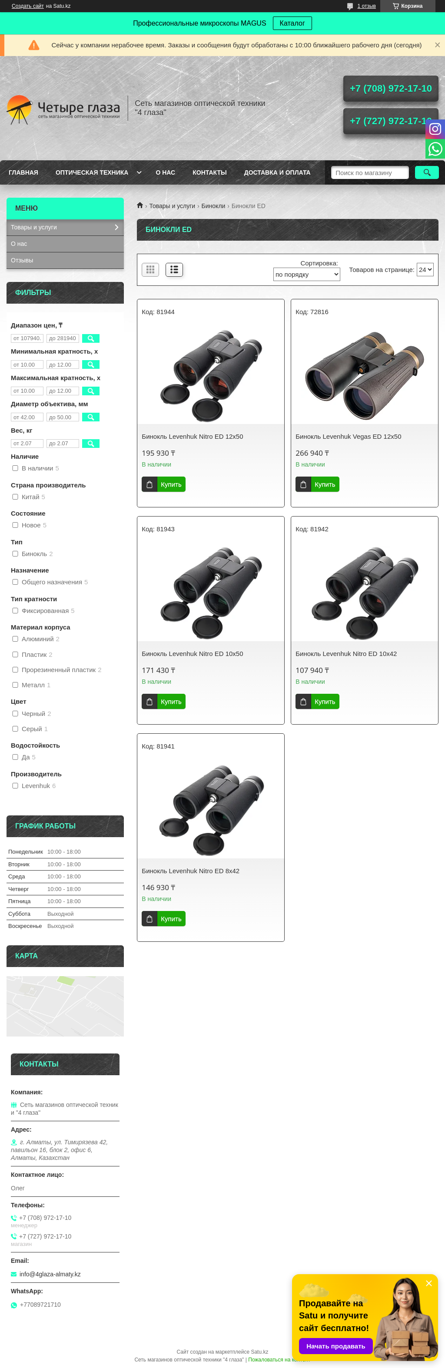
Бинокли (214, 205)
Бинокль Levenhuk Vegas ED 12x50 (348, 436)
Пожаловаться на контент (279, 1360)
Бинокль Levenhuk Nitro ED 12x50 (192, 436)
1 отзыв (367, 6)
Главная (23, 172)
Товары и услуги (172, 205)
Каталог (292, 23)
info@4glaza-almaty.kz (50, 1274)
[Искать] (427, 172)
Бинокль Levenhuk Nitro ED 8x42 (190, 870)
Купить (171, 484)
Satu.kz (259, 1352)
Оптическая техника (92, 172)
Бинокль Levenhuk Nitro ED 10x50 (192, 653)
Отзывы (22, 260)
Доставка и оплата (277, 172)
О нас (165, 172)
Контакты (209, 172)
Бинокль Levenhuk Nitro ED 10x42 (346, 653)
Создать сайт (28, 6)
